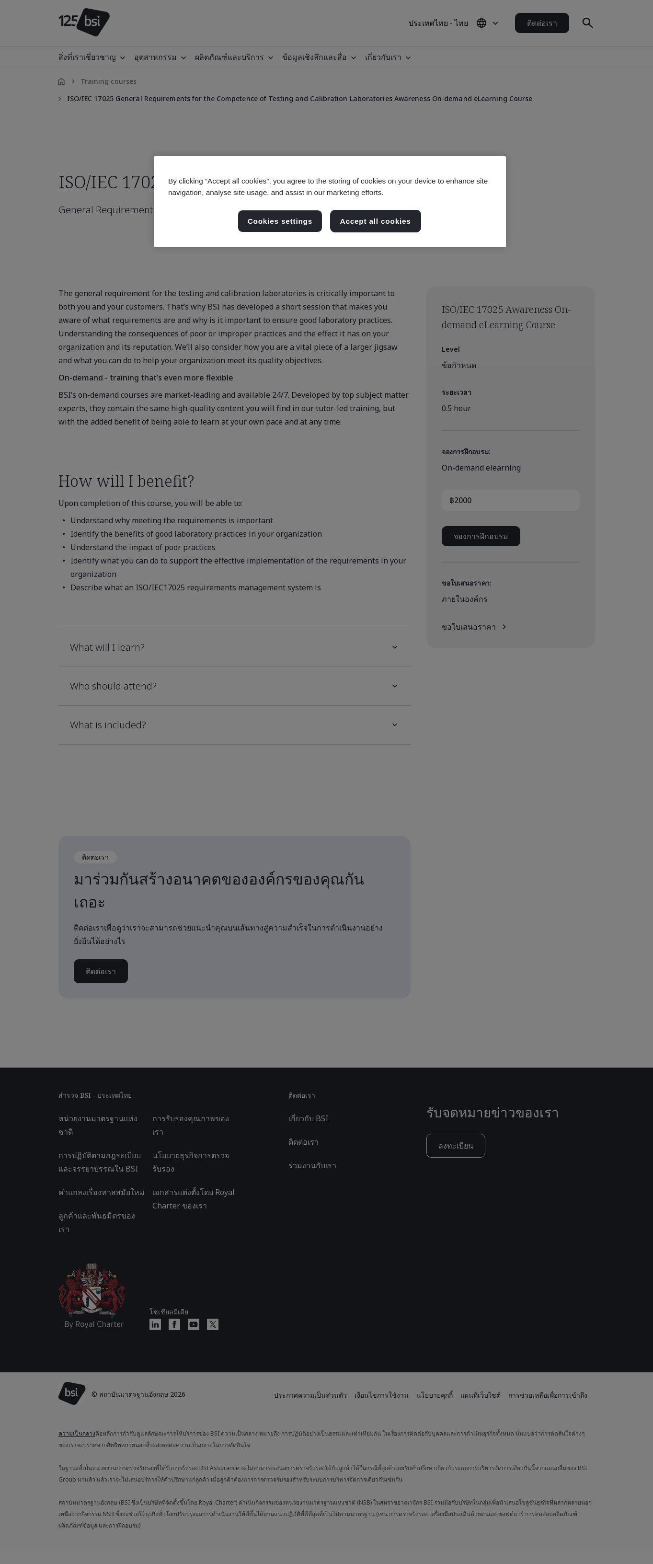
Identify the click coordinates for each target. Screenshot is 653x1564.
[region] (330, 201)
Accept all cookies (375, 221)
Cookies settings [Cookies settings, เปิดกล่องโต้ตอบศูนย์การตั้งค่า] (280, 221)
